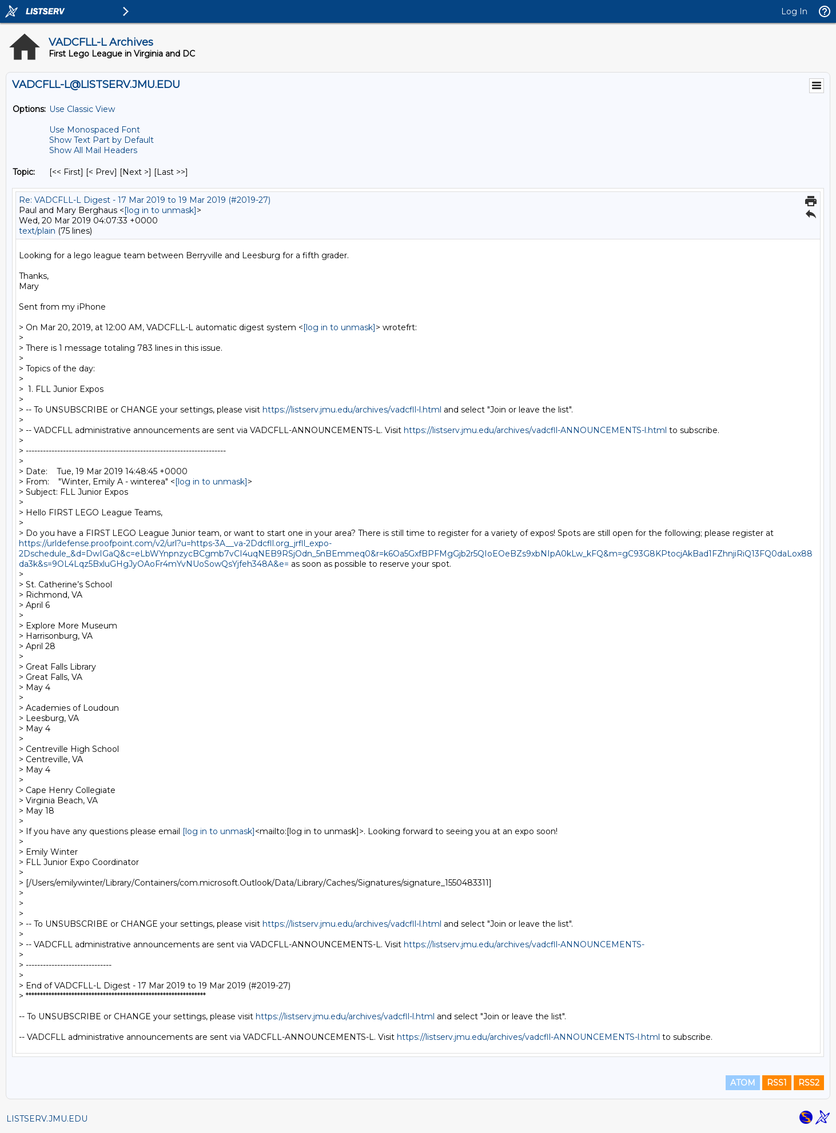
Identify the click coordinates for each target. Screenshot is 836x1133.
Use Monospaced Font (94, 130)
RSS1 (777, 1083)
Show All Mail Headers (93, 150)
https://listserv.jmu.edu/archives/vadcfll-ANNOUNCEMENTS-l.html (535, 430)
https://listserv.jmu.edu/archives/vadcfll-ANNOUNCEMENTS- (524, 944)
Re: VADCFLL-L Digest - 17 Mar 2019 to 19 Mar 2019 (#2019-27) (144, 200)
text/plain (37, 231)
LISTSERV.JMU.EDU (46, 1119)
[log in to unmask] (160, 210)
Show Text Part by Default (101, 140)
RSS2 (808, 1083)
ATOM (742, 1083)
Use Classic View (82, 109)
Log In (794, 11)
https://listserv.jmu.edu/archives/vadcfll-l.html (351, 410)
